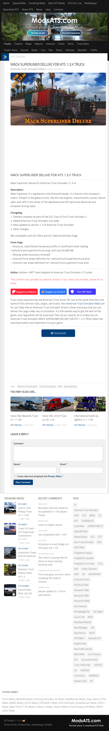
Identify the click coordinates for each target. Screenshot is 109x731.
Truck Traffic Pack (82, 665)
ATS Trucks (18, 57)
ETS (100, 536)
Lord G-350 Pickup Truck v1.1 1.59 (25, 511)
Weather (82, 50)
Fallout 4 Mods (44, 706)
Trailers (18, 43)
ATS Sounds (23, 586)
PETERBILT (79, 638)
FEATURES (79, 547)
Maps (29, 43)
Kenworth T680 (81, 590)
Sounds (24, 50)
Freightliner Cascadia (83, 558)
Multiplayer (91, 3)
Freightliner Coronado (84, 563)
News (39, 9)
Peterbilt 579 (94, 638)
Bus (51, 50)
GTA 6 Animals (66, 702)
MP (92, 627)
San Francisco (94, 654)
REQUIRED (79, 654)
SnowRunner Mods (86, 702)
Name (17, 464)
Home (6, 3)
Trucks (7, 43)
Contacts (58, 9)
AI (75, 504)
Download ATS (11, 9)
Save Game (93, 699)
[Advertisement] (58, 150)
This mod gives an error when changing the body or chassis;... (54, 578)
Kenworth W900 (81, 601)
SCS (76, 659)
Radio (35, 50)
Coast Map (79, 526)
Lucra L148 (79, 617)
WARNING (93, 675)
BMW (92, 515)
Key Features (80, 606)
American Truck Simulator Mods (84, 303)
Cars (43, 50)
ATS (84, 515)
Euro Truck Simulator (48, 387)
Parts (71, 43)
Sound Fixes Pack (89, 659)
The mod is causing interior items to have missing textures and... (53, 561)
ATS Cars (22, 504)
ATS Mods (9, 720)
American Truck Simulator (27, 387)
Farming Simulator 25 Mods (49, 699)
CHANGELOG (88, 521)
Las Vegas (98, 611)
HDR (76, 574)
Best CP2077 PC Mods (22, 706)
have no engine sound (50, 524)
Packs (61, 43)
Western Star (80, 681)
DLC (92, 536)
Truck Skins (83, 43)
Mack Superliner (70, 387)
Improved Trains (81, 579)
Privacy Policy (55, 476)
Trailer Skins (10, 50)
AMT (76, 515)
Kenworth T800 (81, 595)
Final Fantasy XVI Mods (82, 706)
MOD (90, 617)
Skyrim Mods (61, 706)
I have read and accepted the (38, 476)
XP (91, 681)
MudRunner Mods (75, 699)
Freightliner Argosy (83, 553)
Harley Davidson (89, 569)
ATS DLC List (75, 3)
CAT (76, 521)
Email (63, 464)
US (75, 670)
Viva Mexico (79, 675)
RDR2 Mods (16, 702)
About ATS (27, 9)
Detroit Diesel (80, 536)
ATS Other (23, 548)
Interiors (50, 43)
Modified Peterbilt (82, 622)
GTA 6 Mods (31, 702)
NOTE (92, 633)
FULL (100, 563)
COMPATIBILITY (95, 526)
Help (48, 9)
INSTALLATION (81, 585)
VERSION (84, 670)
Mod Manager (80, 627)
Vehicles (69, 50)
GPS (59, 387)
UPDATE (98, 665)
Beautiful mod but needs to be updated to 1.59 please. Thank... (53, 511)
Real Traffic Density (83, 649)
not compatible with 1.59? (52, 534)
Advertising (37, 724)
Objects (39, 43)
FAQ (99, 542)
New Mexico (80, 633)
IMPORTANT (95, 574)
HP (83, 574)
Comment (18, 443)
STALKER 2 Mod (48, 702)
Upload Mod (19, 3)
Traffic (93, 50)
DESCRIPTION (80, 531)
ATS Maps (22, 524)
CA (99, 515)
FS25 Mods (8, 699)
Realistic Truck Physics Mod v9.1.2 (26, 573)
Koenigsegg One (82, 611)
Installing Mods (37, 3)
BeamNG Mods (24, 699)
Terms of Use (10, 724)
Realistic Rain (80, 643)
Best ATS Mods (56, 3)
